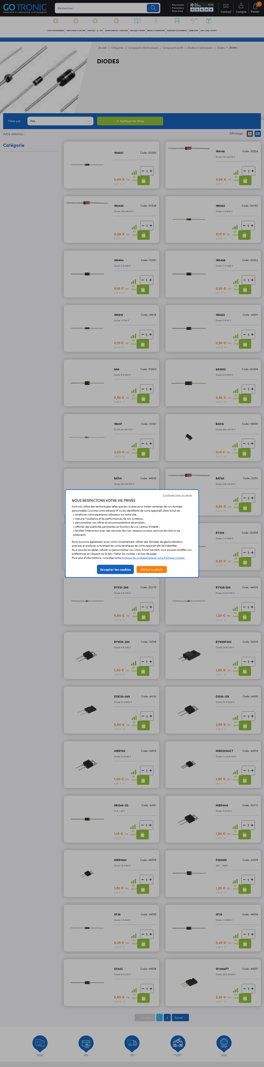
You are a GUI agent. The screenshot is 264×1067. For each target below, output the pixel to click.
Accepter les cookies (115, 569)
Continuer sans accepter (177, 495)
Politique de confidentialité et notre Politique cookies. (153, 558)
